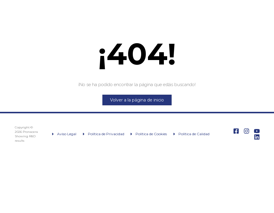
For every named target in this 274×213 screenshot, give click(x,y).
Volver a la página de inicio (137, 100)
